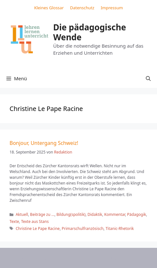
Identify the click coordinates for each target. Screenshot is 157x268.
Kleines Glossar (49, 8)
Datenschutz (82, 8)
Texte (14, 221)
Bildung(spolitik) (70, 214)
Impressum (112, 8)
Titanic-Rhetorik (119, 228)
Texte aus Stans (35, 221)
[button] (148, 78)
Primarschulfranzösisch (82, 228)
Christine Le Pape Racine (38, 228)
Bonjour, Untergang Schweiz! (44, 142)
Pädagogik (136, 214)
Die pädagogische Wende (89, 32)
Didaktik (95, 214)
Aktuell (22, 214)
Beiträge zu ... (42, 214)
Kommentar (114, 214)
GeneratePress (130, 258)
